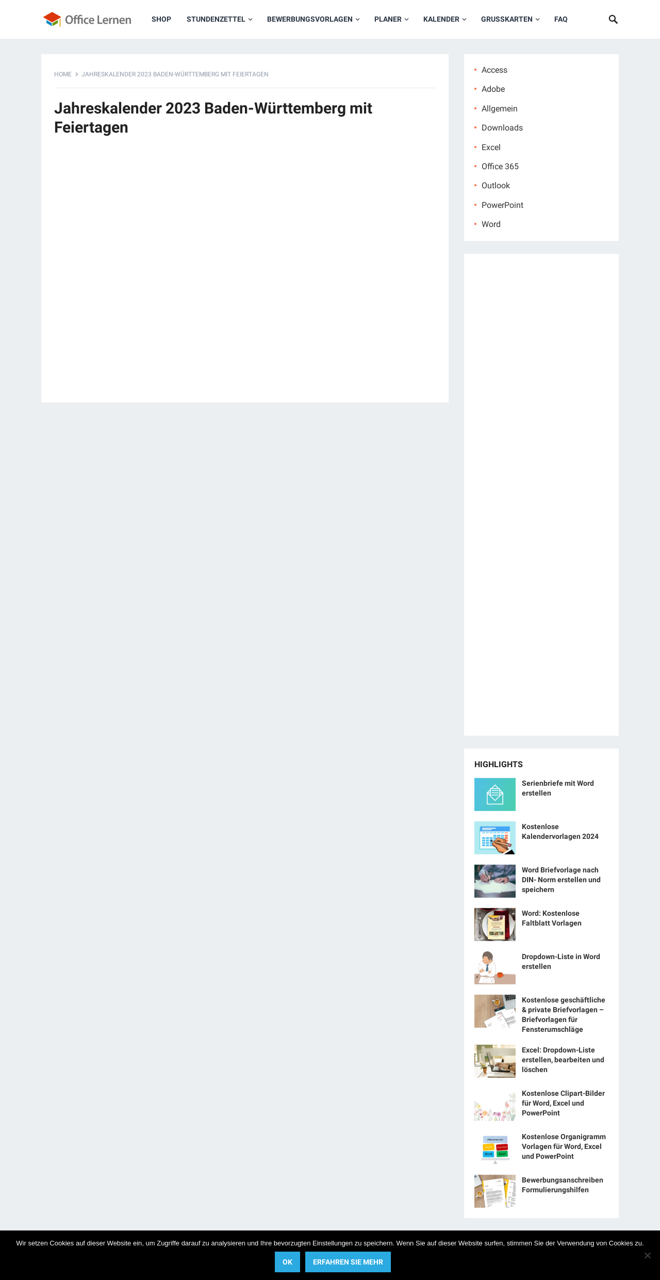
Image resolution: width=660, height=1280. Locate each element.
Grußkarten (507, 19)
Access (494, 70)
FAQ (561, 19)
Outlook (496, 185)
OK (287, 1262)
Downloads (502, 128)
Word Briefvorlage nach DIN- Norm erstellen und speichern (561, 880)
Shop (161, 19)
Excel (491, 147)
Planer (388, 19)
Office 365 (500, 166)
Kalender (441, 19)
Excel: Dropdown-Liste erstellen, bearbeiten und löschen (563, 1060)
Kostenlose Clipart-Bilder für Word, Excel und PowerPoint (563, 1103)
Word (491, 224)
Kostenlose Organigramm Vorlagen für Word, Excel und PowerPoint (564, 1146)
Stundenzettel (216, 19)
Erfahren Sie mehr (348, 1262)
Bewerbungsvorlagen (310, 19)
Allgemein (500, 109)
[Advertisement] (245, 275)
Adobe (493, 89)
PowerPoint (502, 205)
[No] (647, 1255)
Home (63, 74)
